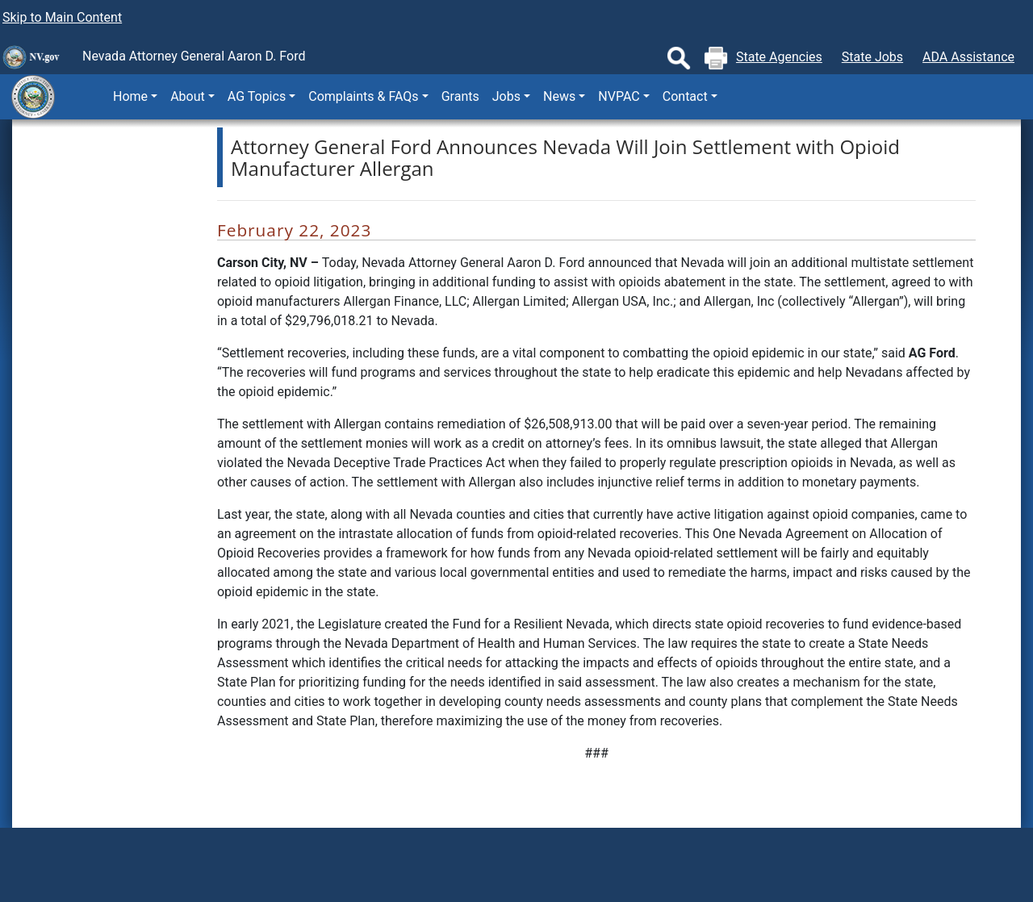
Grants (460, 96)
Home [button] (130, 96)
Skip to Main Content (62, 17)
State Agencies (779, 57)
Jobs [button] (506, 96)
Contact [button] (685, 96)
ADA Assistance (968, 57)
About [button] (187, 96)
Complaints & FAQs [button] (363, 96)
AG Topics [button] (257, 96)
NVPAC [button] (618, 96)
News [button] (559, 96)
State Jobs (872, 57)
